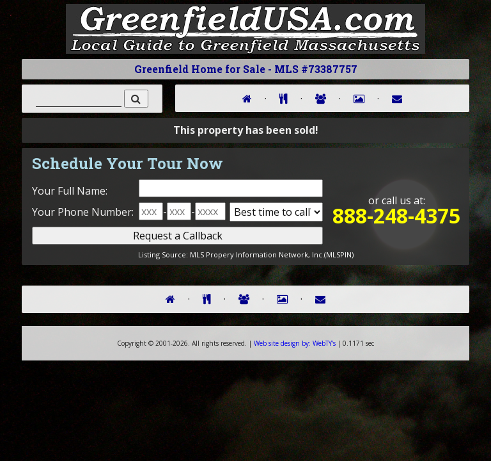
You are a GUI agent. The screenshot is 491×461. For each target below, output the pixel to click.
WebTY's (295, 343)
